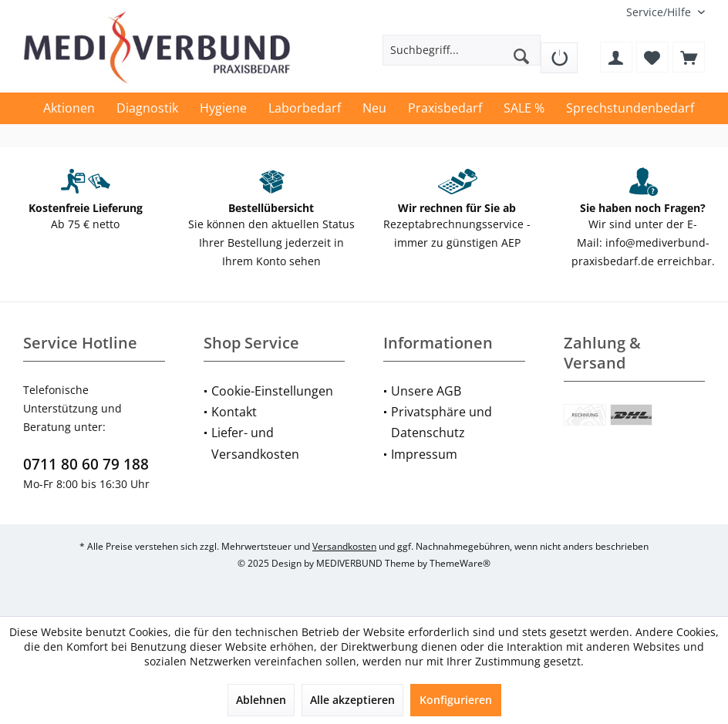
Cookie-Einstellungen (272, 390)
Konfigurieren (456, 699)
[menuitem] (660, 12)
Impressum (424, 454)
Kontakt (234, 411)
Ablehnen (261, 699)
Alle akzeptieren (352, 699)
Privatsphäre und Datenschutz (441, 422)
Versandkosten (344, 546)
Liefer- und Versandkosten (255, 443)
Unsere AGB (426, 390)
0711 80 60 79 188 (86, 464)
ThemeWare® (460, 563)
